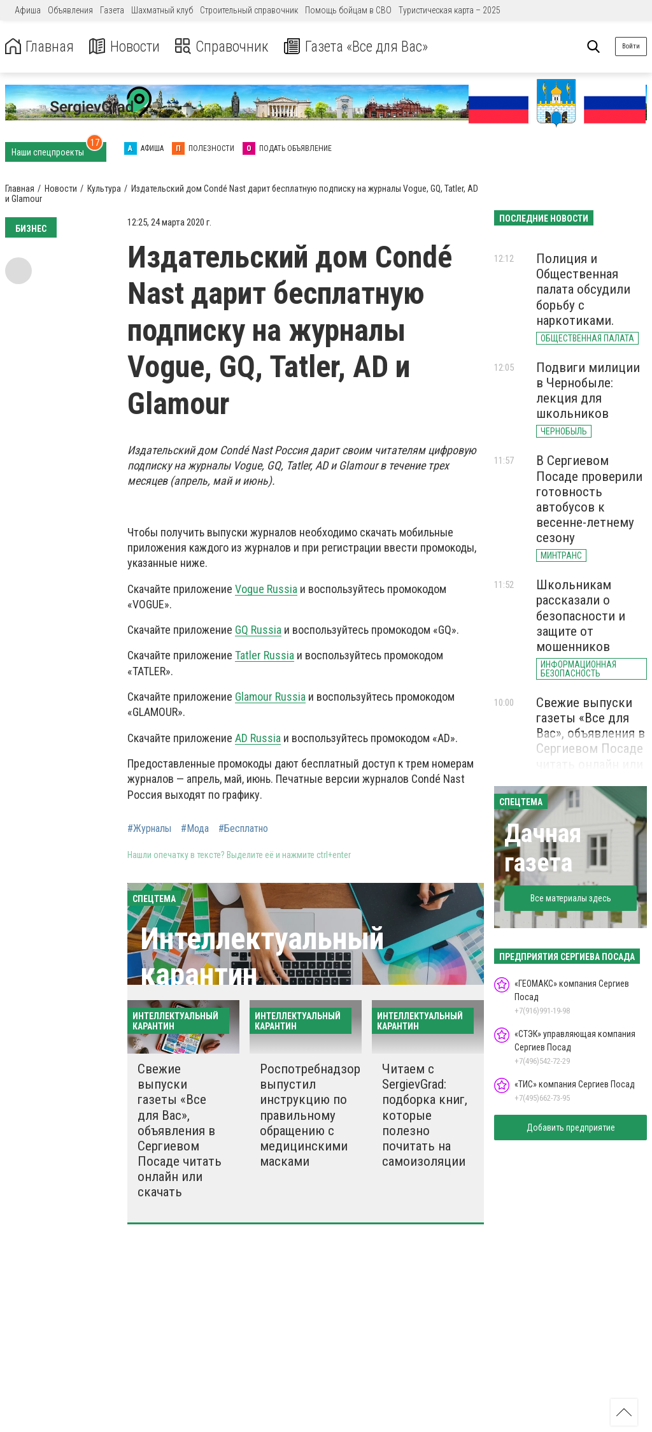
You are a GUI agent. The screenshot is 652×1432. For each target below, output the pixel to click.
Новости (126, 46)
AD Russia (258, 738)
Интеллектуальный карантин (262, 956)
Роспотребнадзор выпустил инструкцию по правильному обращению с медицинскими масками (310, 1115)
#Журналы (149, 828)
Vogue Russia (266, 589)
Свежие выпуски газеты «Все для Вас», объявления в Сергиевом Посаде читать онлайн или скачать (180, 1130)
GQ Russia (258, 629)
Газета (112, 10)
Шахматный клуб (162, 10)
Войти (631, 46)
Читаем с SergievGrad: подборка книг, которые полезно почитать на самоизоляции (424, 1115)
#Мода (195, 828)
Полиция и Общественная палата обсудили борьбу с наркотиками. (583, 289)
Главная (40, 46)
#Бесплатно (243, 828)
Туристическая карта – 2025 (449, 10)
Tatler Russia (264, 655)
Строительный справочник (249, 10)
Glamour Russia (270, 696)
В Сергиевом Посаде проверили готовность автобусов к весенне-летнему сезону (589, 499)
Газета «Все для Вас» (362, 46)
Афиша (28, 10)
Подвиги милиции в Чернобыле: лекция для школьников (588, 390)
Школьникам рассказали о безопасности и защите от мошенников (580, 615)
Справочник (225, 46)
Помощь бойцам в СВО (348, 10)
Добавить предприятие (571, 1127)
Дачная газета (542, 848)
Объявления (70, 10)
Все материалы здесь (570, 898)
